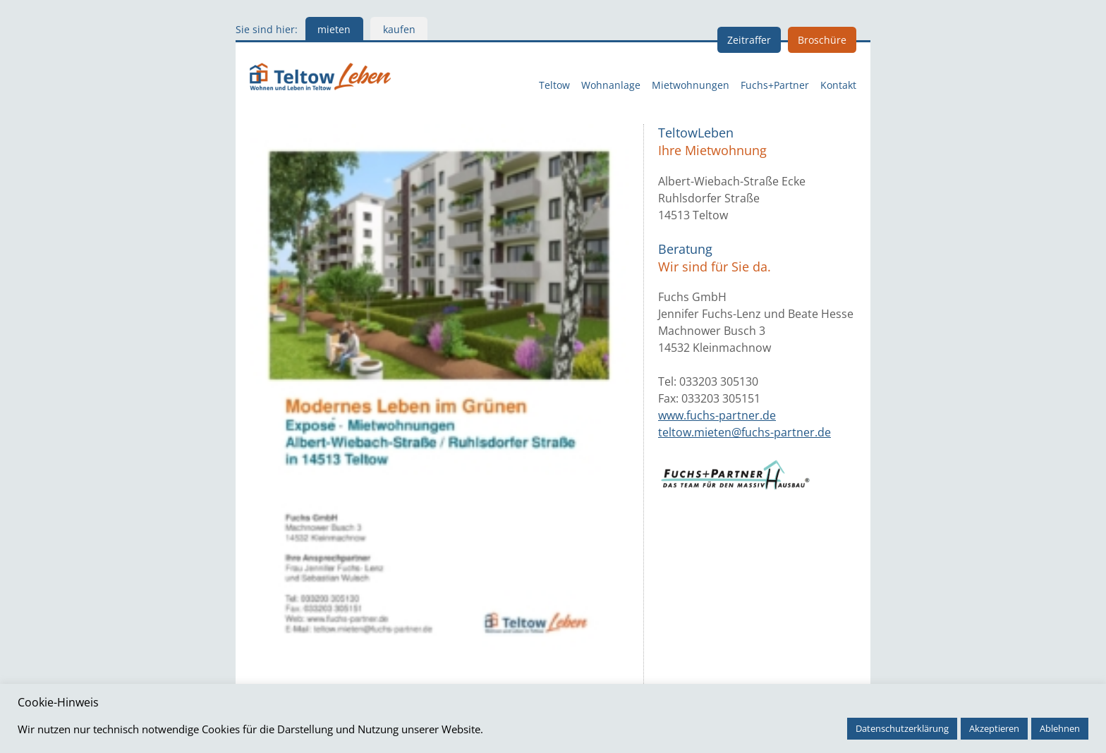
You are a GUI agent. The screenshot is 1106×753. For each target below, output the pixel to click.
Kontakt (838, 85)
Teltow (554, 85)
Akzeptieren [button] (994, 728)
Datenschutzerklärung (902, 728)
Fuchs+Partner (775, 85)
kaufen (399, 29)
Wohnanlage (610, 85)
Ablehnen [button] (1060, 728)
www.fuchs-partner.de (717, 415)
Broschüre (822, 40)
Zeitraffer (749, 40)
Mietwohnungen (690, 85)
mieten (334, 29)
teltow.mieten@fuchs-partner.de (744, 432)
